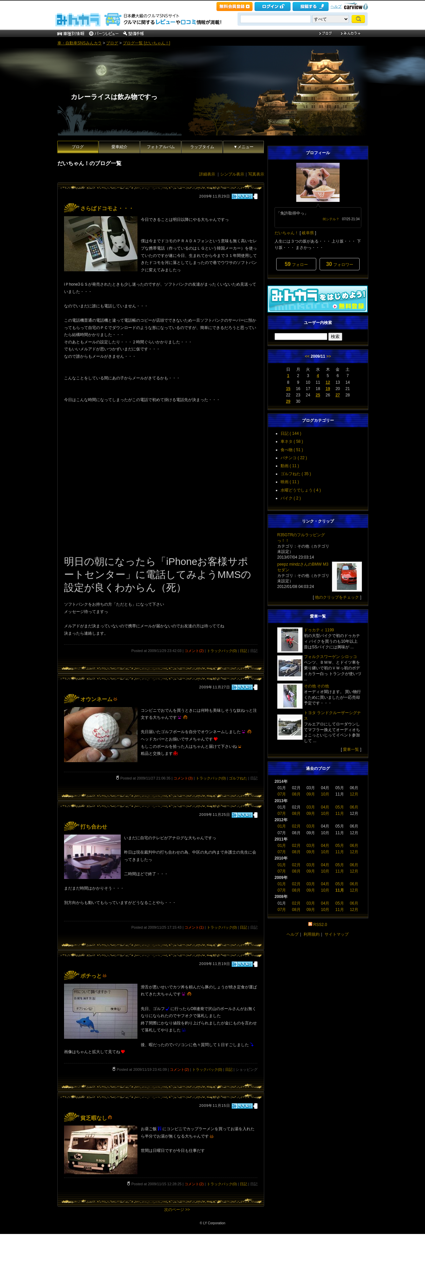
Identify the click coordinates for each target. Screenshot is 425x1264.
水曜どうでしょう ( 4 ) (301, 490)
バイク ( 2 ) (291, 498)
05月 (339, 807)
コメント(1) (193, 927)
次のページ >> (177, 1209)
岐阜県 (308, 233)
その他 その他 (316, 686)
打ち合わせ (93, 827)
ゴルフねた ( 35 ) (296, 473)
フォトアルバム (161, 146)
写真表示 (256, 174)
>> (328, 356)
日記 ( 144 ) (291, 433)
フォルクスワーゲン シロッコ (330, 656)
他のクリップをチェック (337, 597)
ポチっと (93, 976)
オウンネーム (98, 699)
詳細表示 (207, 174)
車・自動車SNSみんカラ (79, 43)
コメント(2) (193, 651)
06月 (354, 807)
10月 (325, 794)
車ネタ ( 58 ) (292, 441)
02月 (296, 826)
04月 (325, 807)
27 (338, 395)
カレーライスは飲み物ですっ (114, 96)
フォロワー (339, 264)
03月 (311, 807)
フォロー (296, 264)
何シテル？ (331, 219)
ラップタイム (202, 146)
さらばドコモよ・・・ (107, 208)
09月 (311, 794)
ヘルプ (336, 6)
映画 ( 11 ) (290, 482)
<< (307, 356)
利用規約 (312, 934)
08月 (296, 794)
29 (288, 401)
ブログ (112, 43)
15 (288, 388)
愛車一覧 (351, 749)
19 (328, 388)
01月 (282, 826)
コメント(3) (182, 778)
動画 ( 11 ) (290, 465)
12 (328, 382)
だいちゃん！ (287, 233)
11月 (339, 813)
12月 (354, 794)
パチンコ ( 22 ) (294, 457)
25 (318, 395)
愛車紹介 (119, 146)
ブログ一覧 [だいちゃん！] (146, 43)
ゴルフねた (238, 778)
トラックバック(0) (222, 651)
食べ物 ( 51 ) (292, 449)
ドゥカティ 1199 (319, 630)
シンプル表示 (232, 174)
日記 (243, 651)
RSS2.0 (320, 924)
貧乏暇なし (96, 1118)
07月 (282, 794)
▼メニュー (244, 146)
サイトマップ (337, 934)
